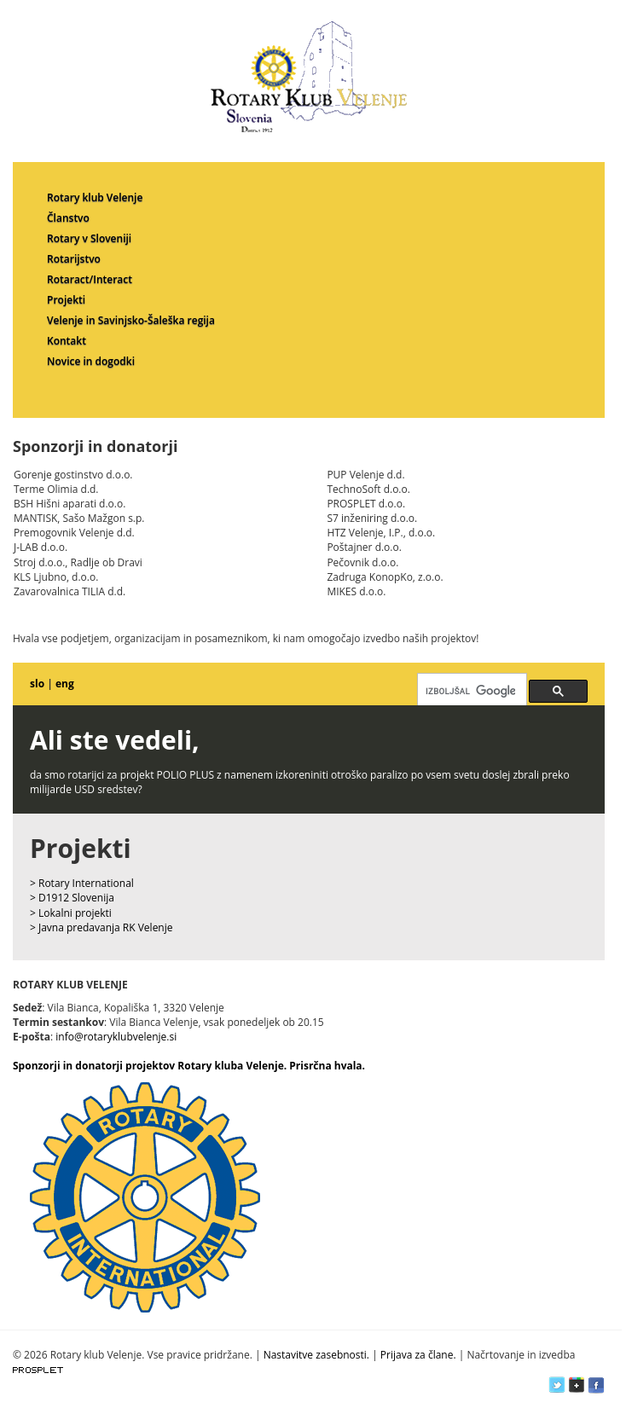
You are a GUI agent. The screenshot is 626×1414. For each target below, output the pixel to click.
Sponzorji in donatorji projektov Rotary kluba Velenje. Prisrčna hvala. (189, 1065)
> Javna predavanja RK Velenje (101, 927)
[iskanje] (470, 691)
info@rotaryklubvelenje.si (116, 1036)
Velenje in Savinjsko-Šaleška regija (131, 320)
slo (37, 683)
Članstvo (68, 218)
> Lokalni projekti (71, 913)
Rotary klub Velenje (94, 197)
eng (64, 683)
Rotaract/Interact (89, 279)
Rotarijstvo (74, 259)
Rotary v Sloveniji (89, 238)
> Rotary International (82, 883)
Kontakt (66, 340)
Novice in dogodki (91, 361)
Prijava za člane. (418, 1354)
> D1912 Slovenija (72, 897)
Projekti (66, 300)
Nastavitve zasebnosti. (316, 1354)
